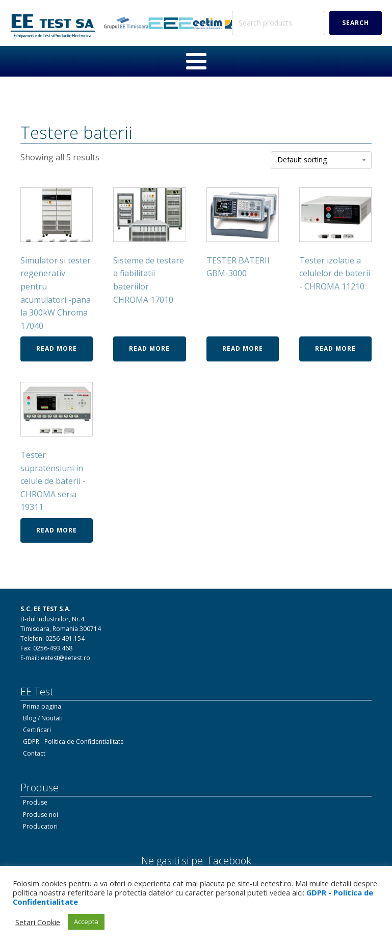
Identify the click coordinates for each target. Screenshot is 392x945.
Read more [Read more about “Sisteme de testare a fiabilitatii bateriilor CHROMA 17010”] (149, 348)
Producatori (40, 826)
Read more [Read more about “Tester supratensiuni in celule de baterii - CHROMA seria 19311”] (56, 530)
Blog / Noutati (43, 718)
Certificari (37, 729)
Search (355, 22)
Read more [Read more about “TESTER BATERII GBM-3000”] (242, 348)
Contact (34, 753)
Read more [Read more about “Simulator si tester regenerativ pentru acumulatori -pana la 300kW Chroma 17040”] (56, 348)
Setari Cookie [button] (37, 922)
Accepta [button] (86, 921)
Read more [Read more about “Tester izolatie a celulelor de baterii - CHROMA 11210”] (335, 348)
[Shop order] (321, 160)
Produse (35, 802)
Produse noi (40, 814)
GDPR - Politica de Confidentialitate (73, 741)
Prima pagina (42, 706)
